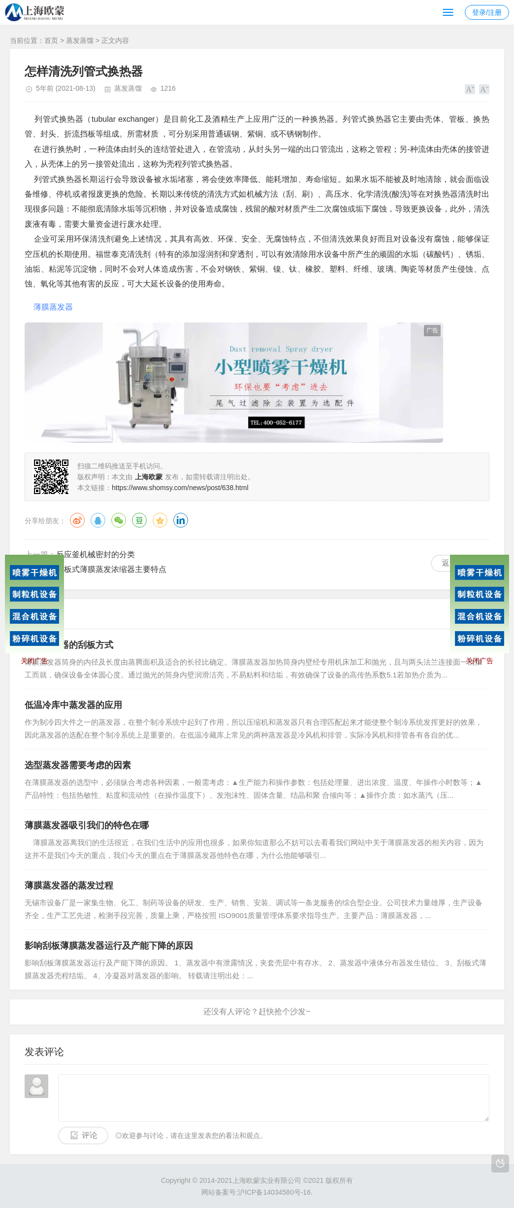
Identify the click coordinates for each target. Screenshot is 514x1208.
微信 (118, 520)
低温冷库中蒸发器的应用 (73, 705)
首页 (51, 40)
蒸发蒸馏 (80, 40)
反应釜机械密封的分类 (95, 554)
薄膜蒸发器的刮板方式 (69, 645)
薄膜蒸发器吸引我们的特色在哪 (87, 825)
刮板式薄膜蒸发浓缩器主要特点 (111, 569)
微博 (77, 520)
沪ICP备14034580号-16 (274, 1192)
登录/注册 (487, 12)
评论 (89, 1135)
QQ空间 (160, 520)
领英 (180, 520)
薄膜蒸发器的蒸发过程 (69, 885)
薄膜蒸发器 (53, 307)
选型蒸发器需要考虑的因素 (78, 765)
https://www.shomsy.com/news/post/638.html (180, 488)
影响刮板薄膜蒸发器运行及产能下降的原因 (109, 946)
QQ (98, 520)
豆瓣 (139, 520)
